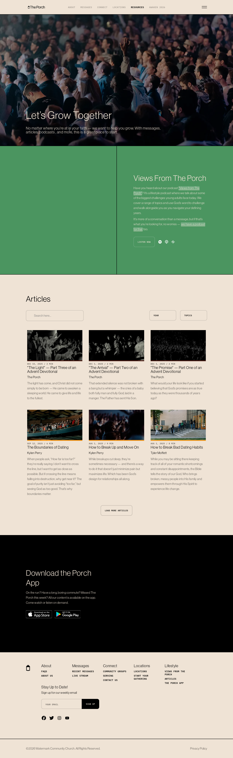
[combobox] (55, 315)
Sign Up (90, 703)
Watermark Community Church (55, 748)
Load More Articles (116, 510)
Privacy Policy (198, 748)
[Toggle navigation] (204, 7)
